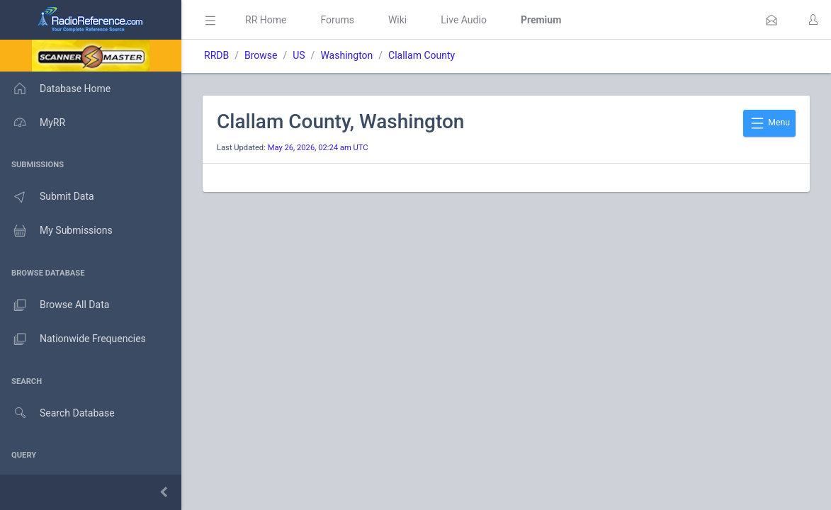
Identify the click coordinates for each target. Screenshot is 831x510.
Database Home (55, 88)
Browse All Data (54, 305)
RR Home (265, 20)
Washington (346, 55)
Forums (337, 20)
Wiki (397, 20)
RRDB (216, 55)
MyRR (32, 122)
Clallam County (421, 55)
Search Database (57, 413)
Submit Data (47, 197)
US (299, 55)
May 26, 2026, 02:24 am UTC (318, 147)
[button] (771, 20)
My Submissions (56, 231)
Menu (769, 123)
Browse (260, 55)
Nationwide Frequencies (73, 339)
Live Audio (464, 20)
